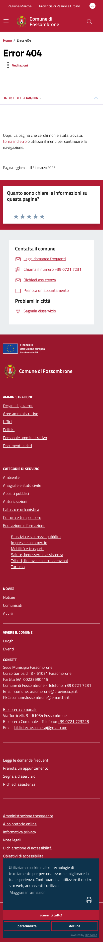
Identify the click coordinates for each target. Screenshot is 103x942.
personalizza (27, 926)
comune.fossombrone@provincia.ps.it (46, 691)
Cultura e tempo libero (22, 517)
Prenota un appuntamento (25, 768)
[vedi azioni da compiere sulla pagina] (16, 65)
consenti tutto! (51, 915)
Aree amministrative (20, 414)
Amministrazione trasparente (28, 816)
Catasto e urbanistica (21, 509)
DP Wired (91, 934)
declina (74, 926)
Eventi (8, 649)
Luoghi (9, 641)
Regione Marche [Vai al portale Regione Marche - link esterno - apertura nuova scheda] (20, 6)
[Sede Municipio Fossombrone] (27, 667)
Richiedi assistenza (19, 784)
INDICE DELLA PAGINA (23, 98)
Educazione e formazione (24, 525)
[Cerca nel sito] (89, 22)
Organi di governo (18, 405)
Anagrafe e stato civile (22, 485)
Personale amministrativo (25, 438)
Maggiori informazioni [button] (28, 892)
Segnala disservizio (19, 776)
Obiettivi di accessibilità (23, 856)
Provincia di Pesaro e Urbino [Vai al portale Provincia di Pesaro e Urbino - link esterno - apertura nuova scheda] (59, 6)
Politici (9, 430)
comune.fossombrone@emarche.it (41, 697)
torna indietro (15, 141)
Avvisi (8, 613)
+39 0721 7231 (77, 685)
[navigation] (6, 21)
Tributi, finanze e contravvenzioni (39, 561)
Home (7, 40)
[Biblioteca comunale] (20, 709)
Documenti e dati (17, 446)
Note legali (12, 840)
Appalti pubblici (16, 493)
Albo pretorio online (20, 824)
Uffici (7, 422)
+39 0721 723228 (73, 721)
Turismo (18, 567)
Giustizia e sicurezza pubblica (36, 536)
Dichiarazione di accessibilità (27, 848)
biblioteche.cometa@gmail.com (40, 727)
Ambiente (11, 477)
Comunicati (12, 605)
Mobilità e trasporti (27, 549)
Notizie (9, 597)
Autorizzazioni (15, 501)
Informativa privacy (19, 832)
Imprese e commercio (29, 543)
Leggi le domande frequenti (26, 760)
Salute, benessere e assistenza (37, 555)
